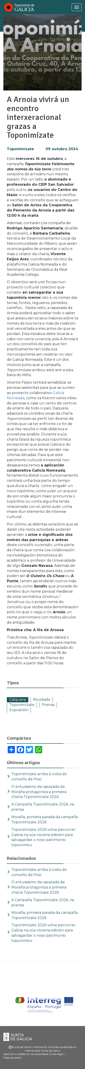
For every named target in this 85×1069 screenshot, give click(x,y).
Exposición (18, 710)
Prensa (48, 705)
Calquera (17, 699)
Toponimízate (20, 149)
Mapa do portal (12, 1057)
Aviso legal (56, 1054)
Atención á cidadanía (16, 1054)
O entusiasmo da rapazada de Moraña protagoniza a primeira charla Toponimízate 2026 (38, 791)
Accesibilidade (39, 1054)
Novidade (41, 699)
